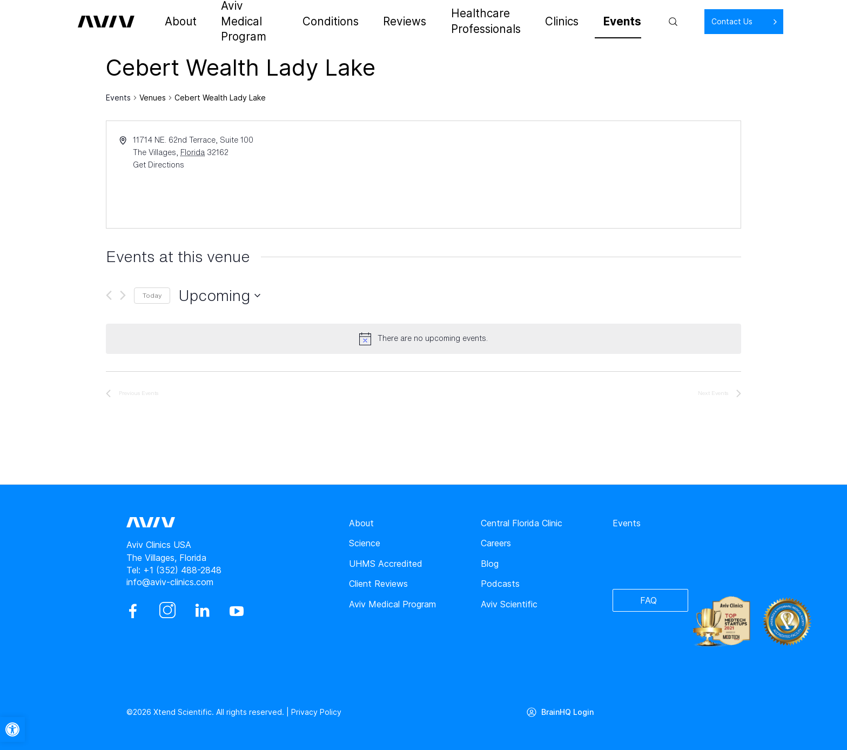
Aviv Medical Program (251, 21)
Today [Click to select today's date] (152, 295)
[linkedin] (202, 611)
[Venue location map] (581, 174)
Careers (496, 543)
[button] (12, 729)
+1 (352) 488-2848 (182, 570)
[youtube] (236, 611)
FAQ (648, 600)
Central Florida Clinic (521, 523)
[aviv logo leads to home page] (111, 22)
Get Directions (158, 164)
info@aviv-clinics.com (169, 582)
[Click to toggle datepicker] (219, 295)
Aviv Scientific (509, 604)
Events (592, 21)
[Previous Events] (109, 295)
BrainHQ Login (567, 711)
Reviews (387, 21)
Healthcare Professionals (470, 21)
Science (364, 543)
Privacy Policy (316, 711)
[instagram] (167, 611)
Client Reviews (378, 583)
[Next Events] (123, 295)
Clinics (549, 21)
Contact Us (696, 21)
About (179, 21)
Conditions (332, 21)
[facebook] (133, 611)
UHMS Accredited (385, 563)
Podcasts (500, 583)
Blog (490, 563)
